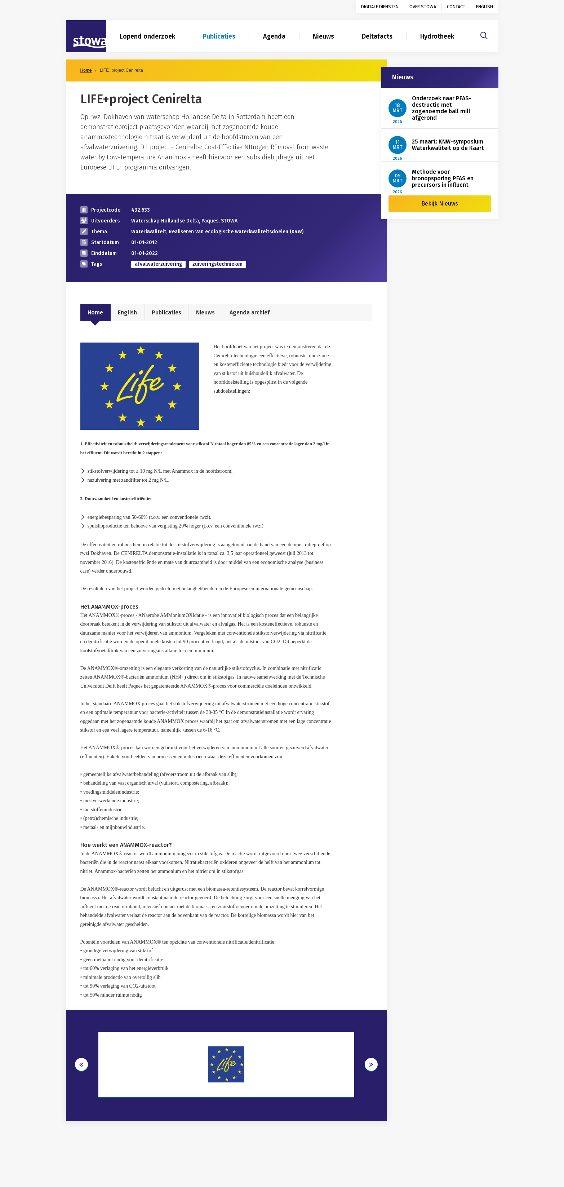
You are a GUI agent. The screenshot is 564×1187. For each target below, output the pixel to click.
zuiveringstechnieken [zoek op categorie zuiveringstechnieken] (217, 264)
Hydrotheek (437, 36)
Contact (456, 6)
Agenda (274, 36)
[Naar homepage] (86, 36)
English (484, 6)
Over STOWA (422, 6)
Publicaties (219, 36)
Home (86, 70)
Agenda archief (250, 312)
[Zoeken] (484, 34)
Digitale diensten (380, 6)
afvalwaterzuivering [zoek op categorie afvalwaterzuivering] (158, 264)
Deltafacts (377, 36)
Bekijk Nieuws (439, 203)
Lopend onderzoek (147, 36)
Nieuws (323, 36)
